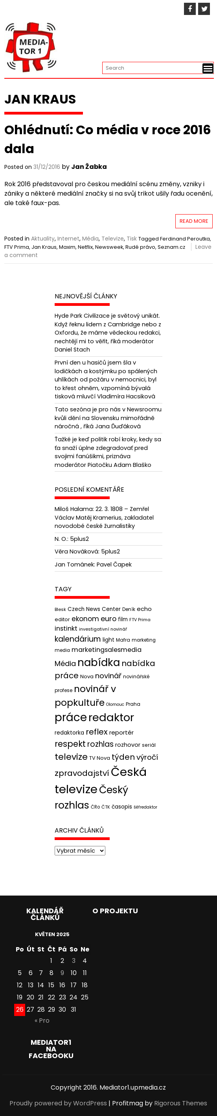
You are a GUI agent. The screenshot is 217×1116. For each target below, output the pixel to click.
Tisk (132, 238)
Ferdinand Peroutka (185, 238)
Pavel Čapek (114, 564)
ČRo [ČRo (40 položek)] (95, 807)
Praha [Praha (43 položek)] (133, 704)
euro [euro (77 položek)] (108, 619)
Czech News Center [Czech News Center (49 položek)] (94, 609)
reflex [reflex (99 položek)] (97, 731)
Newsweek (109, 247)
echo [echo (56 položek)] (144, 609)
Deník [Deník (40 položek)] (128, 609)
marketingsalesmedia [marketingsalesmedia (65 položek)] (107, 649)
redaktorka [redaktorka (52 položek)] (69, 733)
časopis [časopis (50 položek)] (122, 807)
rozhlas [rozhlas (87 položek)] (100, 744)
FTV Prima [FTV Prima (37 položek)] (140, 620)
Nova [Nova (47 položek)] (87, 676)
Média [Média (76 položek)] (65, 663)
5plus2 (79, 539)
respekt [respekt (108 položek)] (70, 744)
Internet (68, 238)
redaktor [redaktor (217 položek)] (111, 717)
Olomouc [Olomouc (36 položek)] (115, 704)
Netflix (85, 247)
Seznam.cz (171, 247)
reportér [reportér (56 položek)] (121, 732)
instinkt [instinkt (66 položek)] (66, 628)
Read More (194, 221)
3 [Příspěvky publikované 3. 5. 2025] (73, 960)
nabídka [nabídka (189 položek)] (98, 662)
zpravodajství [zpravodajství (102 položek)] (82, 773)
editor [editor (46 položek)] (62, 619)
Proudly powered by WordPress (58, 1103)
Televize (112, 238)
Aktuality (43, 238)
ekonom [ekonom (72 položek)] (85, 619)
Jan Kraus (44, 247)
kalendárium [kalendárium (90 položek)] (78, 639)
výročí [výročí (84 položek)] (147, 757)
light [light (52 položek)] (108, 640)
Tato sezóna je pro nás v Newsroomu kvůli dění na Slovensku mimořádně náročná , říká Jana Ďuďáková (108, 417)
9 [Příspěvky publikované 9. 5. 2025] (62, 972)
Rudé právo (140, 247)
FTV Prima (16, 247)
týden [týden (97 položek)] (123, 757)
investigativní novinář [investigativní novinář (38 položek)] (103, 629)
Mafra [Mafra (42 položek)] (123, 640)
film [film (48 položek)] (123, 619)
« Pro (42, 1020)
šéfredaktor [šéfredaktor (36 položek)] (145, 807)
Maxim (67, 247)
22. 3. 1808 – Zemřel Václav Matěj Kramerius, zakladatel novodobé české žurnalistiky (104, 517)
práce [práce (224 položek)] (71, 717)
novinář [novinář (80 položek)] (108, 676)
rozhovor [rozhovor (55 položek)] (127, 745)
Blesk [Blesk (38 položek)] (60, 609)
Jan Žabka (89, 166)
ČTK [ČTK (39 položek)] (105, 807)
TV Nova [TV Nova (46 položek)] (99, 758)
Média (90, 238)
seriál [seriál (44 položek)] (149, 745)
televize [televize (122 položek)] (71, 757)
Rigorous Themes (180, 1103)
